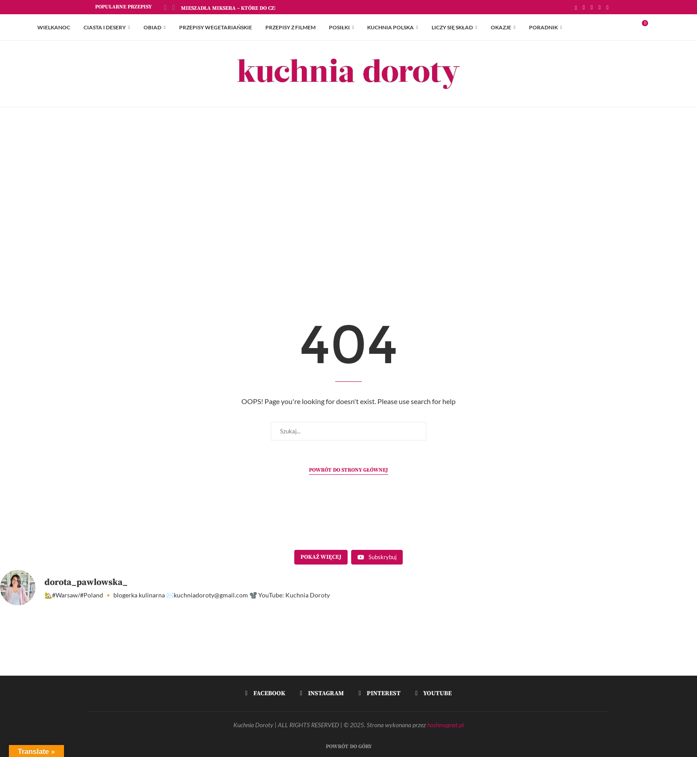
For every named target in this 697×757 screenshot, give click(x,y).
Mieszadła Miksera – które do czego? (234, 8)
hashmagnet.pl (445, 725)
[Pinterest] (600, 7)
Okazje (501, 27)
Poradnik (543, 27)
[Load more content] (321, 557)
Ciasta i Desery (105, 27)
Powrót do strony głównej (348, 470)
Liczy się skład (452, 27)
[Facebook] (584, 7)
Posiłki (339, 27)
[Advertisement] (348, 196)
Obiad (152, 27)
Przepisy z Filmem (290, 27)
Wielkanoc (53, 27)
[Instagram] (592, 7)
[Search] (655, 27)
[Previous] (165, 7)
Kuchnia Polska (390, 27)
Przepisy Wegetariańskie (215, 27)
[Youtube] (607, 7)
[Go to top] (349, 745)
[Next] (173, 7)
